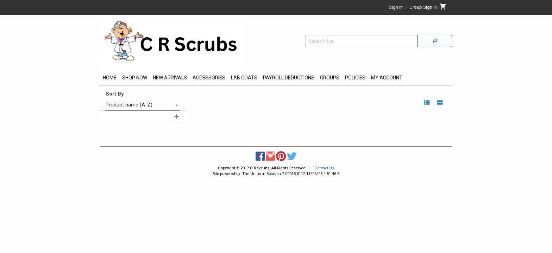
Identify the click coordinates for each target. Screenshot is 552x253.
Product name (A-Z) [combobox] (129, 105)
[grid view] (439, 102)
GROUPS (329, 77)
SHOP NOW (134, 77)
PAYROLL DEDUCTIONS (288, 77)
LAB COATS (244, 77)
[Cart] (443, 8)
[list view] (426, 102)
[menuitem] (109, 78)
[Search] (435, 26)
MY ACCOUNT (386, 77)
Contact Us (324, 168)
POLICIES (355, 77)
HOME (110, 77)
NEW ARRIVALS (170, 77)
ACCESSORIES (209, 77)
